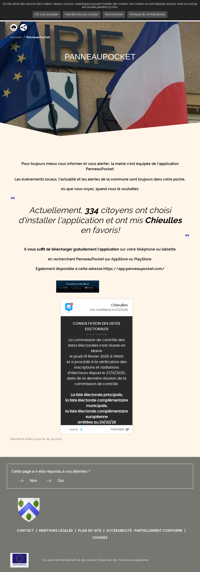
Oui (61, 480)
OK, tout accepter (46, 14)
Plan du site (89, 530)
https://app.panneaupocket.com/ (134, 269)
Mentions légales (56, 530)
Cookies (100, 538)
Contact (25, 530)
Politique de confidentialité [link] (147, 14)
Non (33, 480)
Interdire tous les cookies (81, 14)
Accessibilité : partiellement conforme (144, 530)
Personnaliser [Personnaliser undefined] (114, 14)
